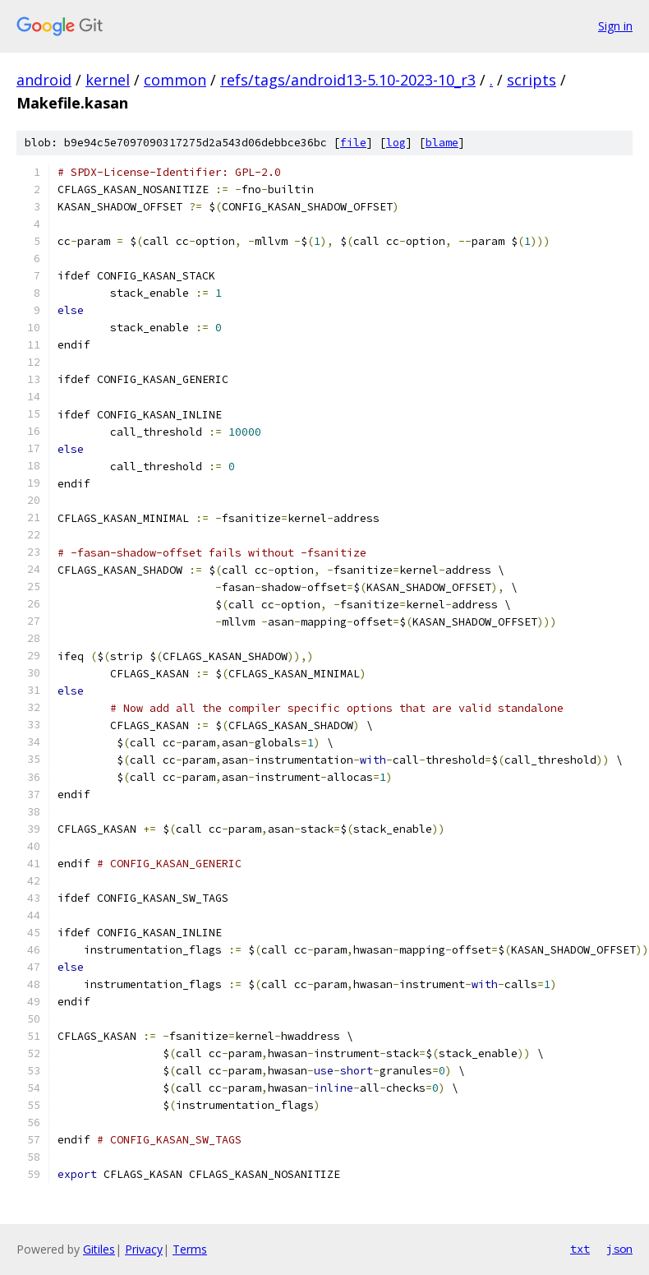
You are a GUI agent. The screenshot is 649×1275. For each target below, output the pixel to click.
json (619, 1248)
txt (580, 1248)
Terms (190, 1249)
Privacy (144, 1249)
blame (442, 143)
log (396, 143)
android (43, 80)
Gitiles (99, 1249)
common (175, 80)
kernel (107, 80)
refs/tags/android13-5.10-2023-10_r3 (348, 80)
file (353, 143)
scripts (531, 80)
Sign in (615, 26)
